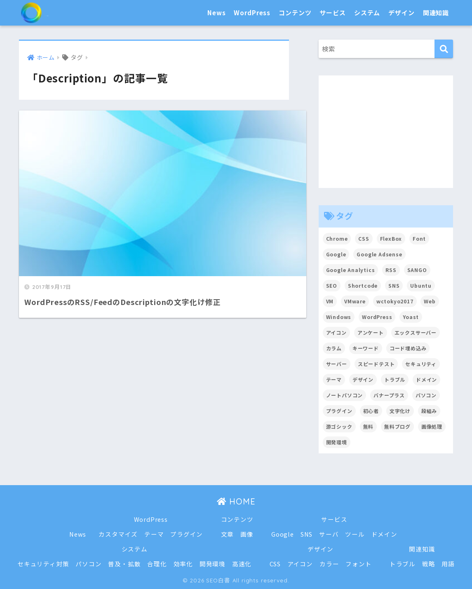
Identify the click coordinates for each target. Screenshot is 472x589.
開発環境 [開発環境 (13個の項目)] (336, 442)
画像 (247, 534)
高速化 (242, 563)
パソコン (88, 563)
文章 (227, 534)
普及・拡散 (124, 563)
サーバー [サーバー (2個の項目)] (336, 363)
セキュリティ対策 (43, 563)
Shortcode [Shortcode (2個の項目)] (363, 285)
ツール (355, 534)
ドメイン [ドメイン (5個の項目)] (426, 379)
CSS (275, 563)
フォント (359, 563)
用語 (449, 563)
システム (367, 12)
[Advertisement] (386, 131)
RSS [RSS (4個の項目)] (391, 269)
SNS (307, 534)
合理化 (157, 563)
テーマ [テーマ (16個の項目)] (334, 379)
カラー (330, 563)
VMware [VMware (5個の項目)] (355, 301)
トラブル (403, 563)
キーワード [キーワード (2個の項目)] (365, 348)
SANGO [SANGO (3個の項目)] (417, 269)
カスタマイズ (117, 534)
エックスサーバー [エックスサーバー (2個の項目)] (416, 332)
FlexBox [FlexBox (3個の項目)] (391, 238)
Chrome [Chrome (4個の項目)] (337, 238)
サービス (332, 12)
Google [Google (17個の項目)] (336, 254)
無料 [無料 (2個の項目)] (368, 426)
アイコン (300, 563)
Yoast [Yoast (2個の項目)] (411, 316)
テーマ (154, 534)
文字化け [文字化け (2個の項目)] (400, 410)
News (216, 12)
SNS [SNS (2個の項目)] (394, 285)
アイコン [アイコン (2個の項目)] (336, 332)
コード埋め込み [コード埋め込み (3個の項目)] (408, 348)
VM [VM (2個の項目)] (330, 301)
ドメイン (384, 534)
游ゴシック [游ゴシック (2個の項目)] (339, 426)
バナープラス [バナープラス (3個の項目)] (389, 395)
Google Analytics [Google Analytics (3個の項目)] (351, 269)
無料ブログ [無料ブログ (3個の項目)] (397, 426)
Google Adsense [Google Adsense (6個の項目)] (380, 254)
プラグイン (186, 534)
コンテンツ (295, 12)
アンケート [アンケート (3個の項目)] (370, 332)
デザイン (401, 12)
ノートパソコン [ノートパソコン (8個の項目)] (344, 395)
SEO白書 (54, 13)
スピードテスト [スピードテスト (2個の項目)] (376, 363)
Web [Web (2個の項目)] (430, 301)
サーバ (329, 534)
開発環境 (212, 563)
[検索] (443, 49)
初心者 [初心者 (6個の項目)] (371, 410)
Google (282, 534)
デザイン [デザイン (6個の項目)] (362, 379)
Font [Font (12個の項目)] (419, 238)
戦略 (429, 563)
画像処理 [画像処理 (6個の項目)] (431, 426)
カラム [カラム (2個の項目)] (334, 348)
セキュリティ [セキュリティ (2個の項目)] (421, 363)
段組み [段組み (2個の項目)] (430, 410)
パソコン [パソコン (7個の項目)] (426, 395)
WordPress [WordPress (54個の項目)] (377, 316)
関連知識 (436, 12)
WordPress (252, 12)
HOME (235, 501)
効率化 (183, 563)
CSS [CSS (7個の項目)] (364, 238)
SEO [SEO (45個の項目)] (332, 285)
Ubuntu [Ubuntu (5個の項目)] (421, 285)
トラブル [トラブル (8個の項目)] (394, 379)
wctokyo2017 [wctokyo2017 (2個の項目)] (394, 301)
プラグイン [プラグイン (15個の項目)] (339, 410)
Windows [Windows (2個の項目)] (339, 316)
